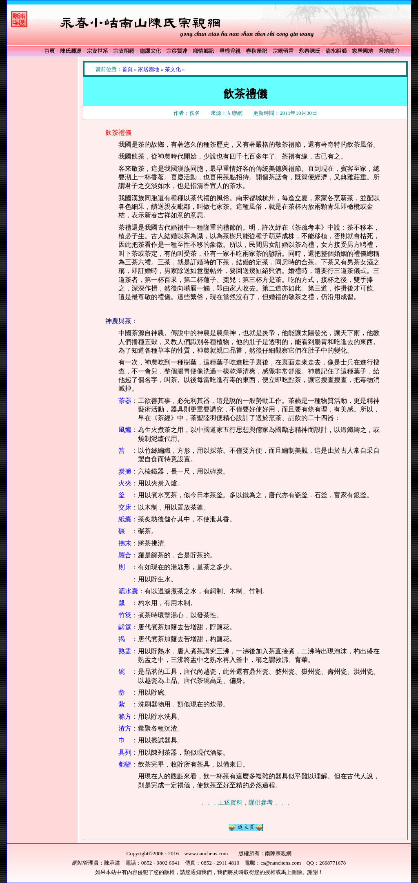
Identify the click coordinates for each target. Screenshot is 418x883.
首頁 (127, 69)
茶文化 (173, 69)
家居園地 (148, 69)
